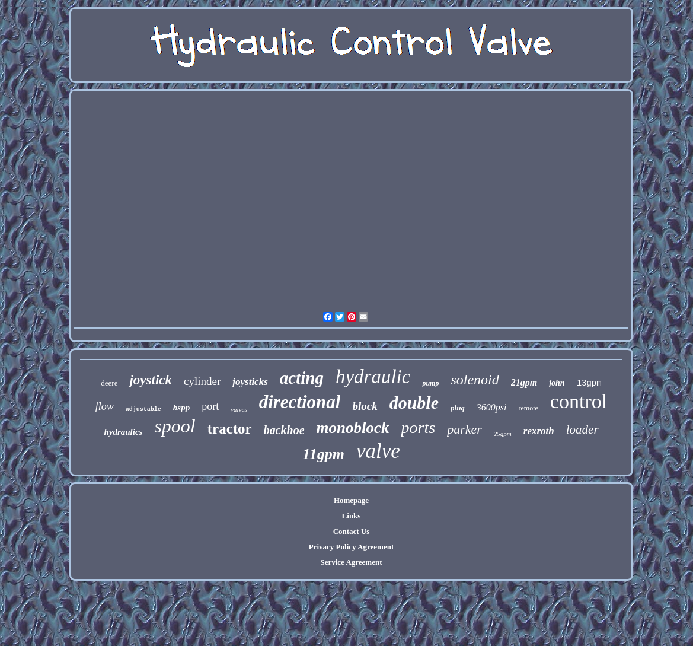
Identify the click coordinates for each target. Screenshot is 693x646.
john (556, 382)
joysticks (250, 381)
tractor (229, 429)
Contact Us (351, 531)
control (578, 401)
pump (430, 383)
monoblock (353, 428)
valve (378, 451)
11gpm (323, 454)
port (210, 406)
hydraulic (373, 376)
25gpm (503, 433)
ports (418, 427)
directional (300, 402)
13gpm (589, 383)
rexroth (538, 431)
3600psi (492, 407)
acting (302, 377)
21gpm (524, 382)
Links (351, 515)
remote (528, 408)
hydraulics (123, 432)
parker (464, 429)
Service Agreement (351, 562)
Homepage (351, 500)
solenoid (475, 379)
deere (109, 382)
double (414, 402)
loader (582, 429)
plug (458, 407)
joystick (150, 380)
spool (174, 426)
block (364, 406)
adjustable (143, 409)
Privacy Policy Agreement (351, 546)
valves (239, 409)
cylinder (202, 381)
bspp (181, 407)
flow (104, 406)
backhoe (284, 430)
